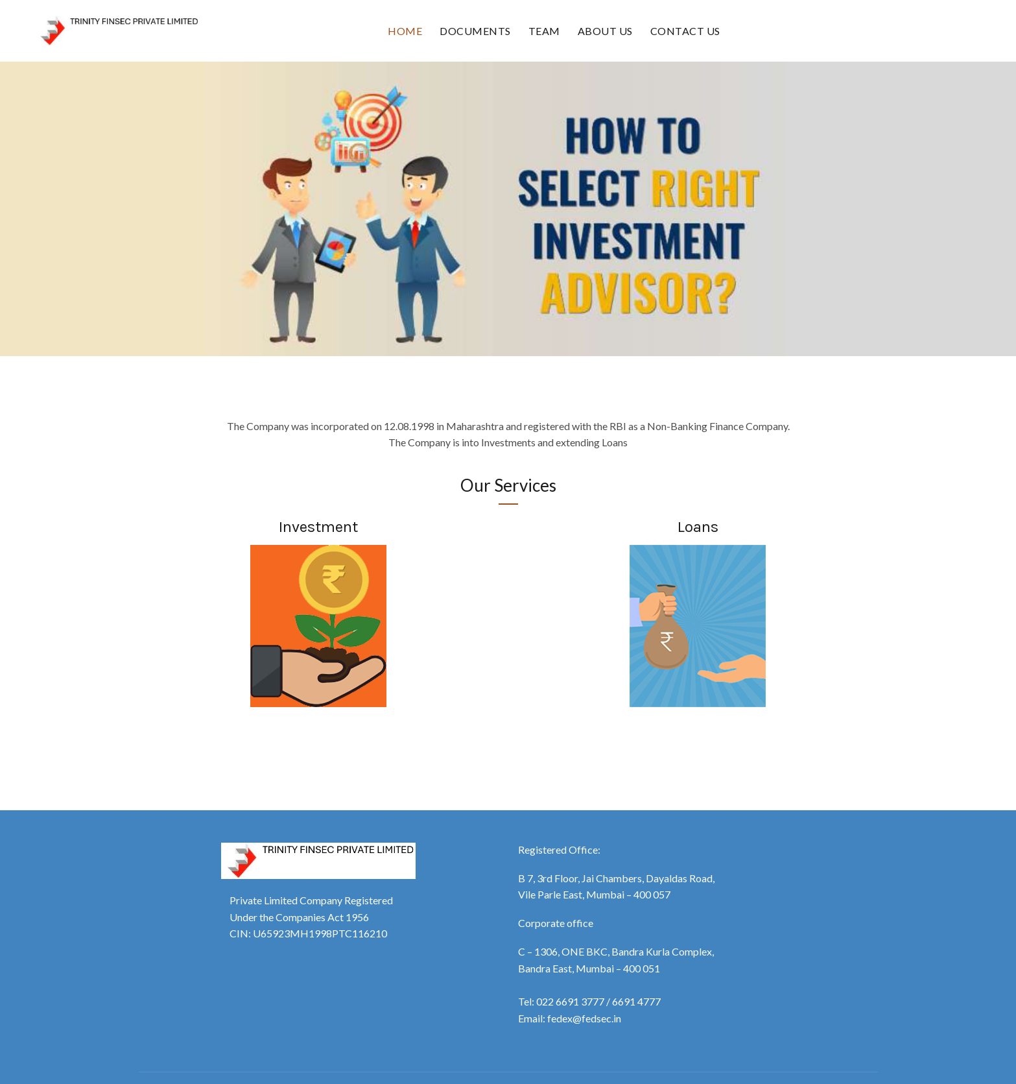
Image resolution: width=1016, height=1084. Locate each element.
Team (544, 31)
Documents (475, 31)
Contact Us (685, 31)
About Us (605, 31)
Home (405, 31)
